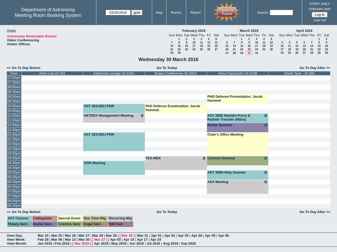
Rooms (176, 12)
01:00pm (14, 134)
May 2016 (119, 243)
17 (193, 46)
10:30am (14, 111)
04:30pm (14, 168)
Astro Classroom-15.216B (237, 73)
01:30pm (14, 139)
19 (208, 46)
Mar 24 (43, 236)
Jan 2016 (45, 243)
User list (320, 20)
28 (171, 52)
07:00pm (14, 191)
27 (216, 49)
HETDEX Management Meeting (114, 115)
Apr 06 (223, 236)
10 (193, 42)
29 (179, 52)
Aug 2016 (170, 243)
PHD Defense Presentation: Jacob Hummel (235, 98)
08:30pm (14, 205)
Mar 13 (70, 239)
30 (249, 53)
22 (179, 49)
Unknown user (320, 9)
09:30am (14, 101)
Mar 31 (142, 236)
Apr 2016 (101, 243)
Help (159, 12)
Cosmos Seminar (237, 158)
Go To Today (167, 68)
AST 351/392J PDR (99, 106)
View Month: (17, 243)
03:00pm (14, 153)
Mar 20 (83, 239)
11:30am (14, 120)
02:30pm (14, 149)
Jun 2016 (136, 243)
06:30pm (14, 187)
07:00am (14, 78)
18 (201, 46)
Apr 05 (210, 236)
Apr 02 (169, 236)
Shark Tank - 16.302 (299, 73)
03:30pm (14, 158)
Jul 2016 (153, 243)
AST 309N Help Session (237, 172)
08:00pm (14, 201)
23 (186, 49)
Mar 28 (97, 236)
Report (195, 12)
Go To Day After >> (315, 68)
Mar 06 (56, 239)
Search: (263, 12)
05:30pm (14, 177)
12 (208, 42)
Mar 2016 (82, 243)
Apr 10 (128, 239)
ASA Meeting (237, 182)
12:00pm (14, 125)
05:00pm (14, 172)
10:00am (14, 106)
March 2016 (249, 31)
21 (171, 49)
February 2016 (194, 31)
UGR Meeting (94, 163)
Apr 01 (156, 236)
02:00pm (14, 144)
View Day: (15, 236)
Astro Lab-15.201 (52, 73)
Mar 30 (127, 236)
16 (186, 46)
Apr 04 (196, 236)
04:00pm (14, 163)
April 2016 (304, 31)
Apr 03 (183, 236)
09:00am (14, 96)
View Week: (16, 239)
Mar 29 (111, 236)
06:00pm (14, 182)
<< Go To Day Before (24, 68)
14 (171, 46)
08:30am (14, 92)
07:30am (14, 82)
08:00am (14, 87)
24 (193, 49)
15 (179, 46)
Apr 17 (142, 239)
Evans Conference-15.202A (176, 73)
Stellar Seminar (237, 125)
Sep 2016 (188, 243)
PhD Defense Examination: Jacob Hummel (173, 108)
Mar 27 (83, 236)
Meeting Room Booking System (48, 15)
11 (201, 42)
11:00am (14, 115)
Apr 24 (155, 239)
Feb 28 (43, 239)
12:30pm (14, 130)
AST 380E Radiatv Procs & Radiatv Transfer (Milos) (237, 117)
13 (216, 42)
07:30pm (14, 196)
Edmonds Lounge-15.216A (114, 73)
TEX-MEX (176, 158)
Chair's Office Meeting (225, 134)
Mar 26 (70, 236)
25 (201, 49)
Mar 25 (56, 236)
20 (216, 46)
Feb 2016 (62, 243)
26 (208, 49)
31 (256, 53)
